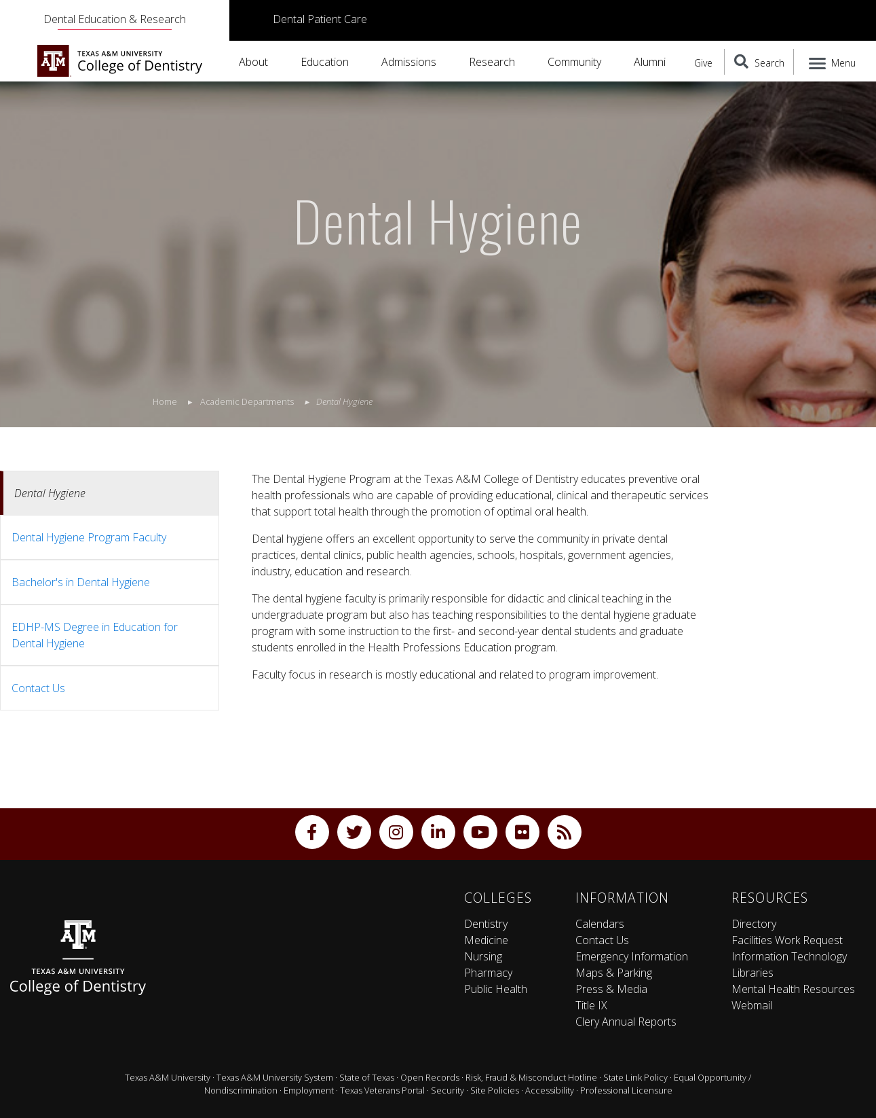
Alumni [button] (650, 61)
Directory (753, 923)
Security (447, 1090)
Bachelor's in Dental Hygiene (81, 582)
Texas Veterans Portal (382, 1090)
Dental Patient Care (320, 19)
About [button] (253, 61)
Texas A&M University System (274, 1077)
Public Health (495, 988)
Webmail (751, 1005)
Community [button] (574, 61)
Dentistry (486, 923)
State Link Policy (635, 1077)
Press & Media (611, 988)
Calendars (599, 923)
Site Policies (494, 1090)
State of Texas (366, 1077)
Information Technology (789, 956)
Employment (309, 1090)
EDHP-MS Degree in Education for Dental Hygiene (95, 635)
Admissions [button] (408, 61)
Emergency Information (631, 956)
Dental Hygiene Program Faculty (89, 537)
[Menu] (830, 62)
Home (165, 401)
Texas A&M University (167, 1077)
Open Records (429, 1077)
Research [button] (492, 61)
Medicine (486, 940)
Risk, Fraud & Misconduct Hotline (531, 1077)
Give (703, 62)
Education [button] (325, 61)
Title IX (591, 1005)
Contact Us (38, 688)
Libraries (752, 972)
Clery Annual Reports (626, 1021)
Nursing (483, 956)
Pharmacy (488, 972)
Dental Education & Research (114, 19)
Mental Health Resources (793, 988)
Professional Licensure (626, 1090)
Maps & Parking (613, 972)
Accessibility (549, 1090)
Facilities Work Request (787, 940)
